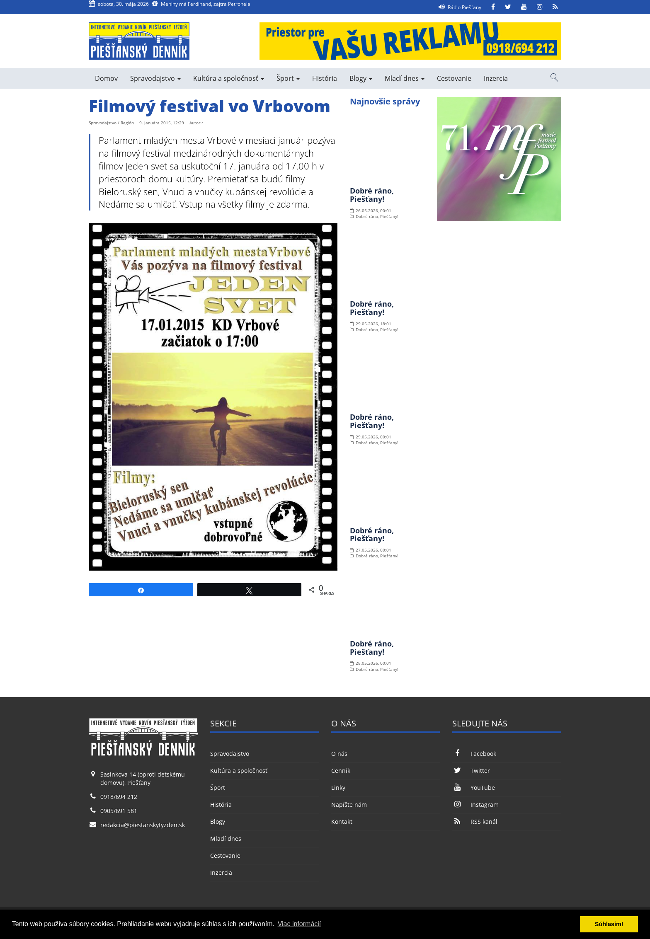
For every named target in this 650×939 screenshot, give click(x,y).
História (324, 78)
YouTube (473, 787)
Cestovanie (454, 78)
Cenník (340, 770)
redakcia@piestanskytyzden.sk (142, 825)
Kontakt (341, 821)
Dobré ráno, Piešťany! (372, 195)
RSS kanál (474, 821)
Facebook (474, 753)
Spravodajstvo (155, 78)
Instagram (475, 804)
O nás (339, 753)
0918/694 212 (118, 797)
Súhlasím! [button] (609, 924)
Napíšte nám (349, 804)
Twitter (471, 770)
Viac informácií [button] (299, 923)
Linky (338, 787)
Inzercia (496, 78)
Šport (288, 78)
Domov (106, 78)
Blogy (360, 78)
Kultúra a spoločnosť (228, 78)
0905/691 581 (118, 811)
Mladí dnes (404, 78)
